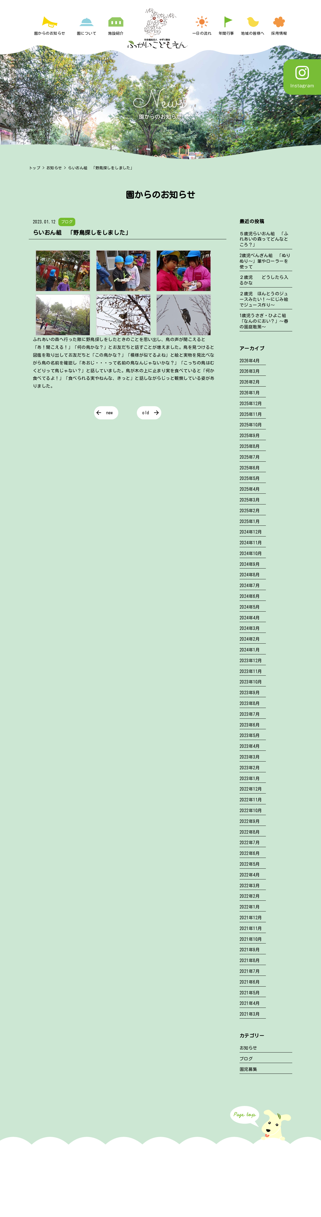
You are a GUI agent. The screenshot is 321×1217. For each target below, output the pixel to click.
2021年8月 (250, 960)
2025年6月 (250, 468)
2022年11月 (251, 800)
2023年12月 (251, 660)
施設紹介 (116, 33)
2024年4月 (250, 618)
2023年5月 (250, 735)
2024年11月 (251, 543)
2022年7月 (250, 842)
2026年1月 (250, 393)
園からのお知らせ (49, 33)
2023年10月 (251, 682)
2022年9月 (250, 821)
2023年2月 (250, 768)
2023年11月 (251, 671)
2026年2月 (250, 382)
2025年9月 (250, 435)
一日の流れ (202, 33)
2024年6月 (250, 596)
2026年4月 (250, 361)
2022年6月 (250, 853)
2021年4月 (250, 1003)
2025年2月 (250, 510)
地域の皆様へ (253, 33)
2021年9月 (250, 950)
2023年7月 (250, 714)
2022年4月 (250, 875)
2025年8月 (250, 446)
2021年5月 (250, 993)
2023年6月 (250, 725)
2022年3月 (250, 885)
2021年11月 (251, 928)
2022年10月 (251, 810)
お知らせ (54, 168)
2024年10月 (251, 553)
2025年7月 (250, 457)
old (145, 413)
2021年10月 (251, 939)
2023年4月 (250, 746)
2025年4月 (250, 489)
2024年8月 (250, 575)
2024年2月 (250, 639)
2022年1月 (250, 907)
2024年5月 (250, 607)
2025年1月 (250, 521)
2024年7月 (250, 585)
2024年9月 (250, 564)
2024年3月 (250, 628)
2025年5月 (250, 478)
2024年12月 (251, 532)
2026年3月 (250, 371)
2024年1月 (250, 650)
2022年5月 (250, 864)
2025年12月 (251, 403)
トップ (34, 168)
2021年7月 (250, 971)
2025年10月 (251, 425)
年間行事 (226, 33)
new (109, 413)
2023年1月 (250, 778)
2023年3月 (250, 757)
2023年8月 (250, 703)
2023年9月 (250, 692)
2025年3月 (250, 500)
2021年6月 (250, 982)
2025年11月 (251, 414)
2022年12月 (251, 789)
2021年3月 (250, 1014)
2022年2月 (250, 896)
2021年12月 (251, 918)
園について (86, 33)
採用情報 (279, 33)
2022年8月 (250, 832)
